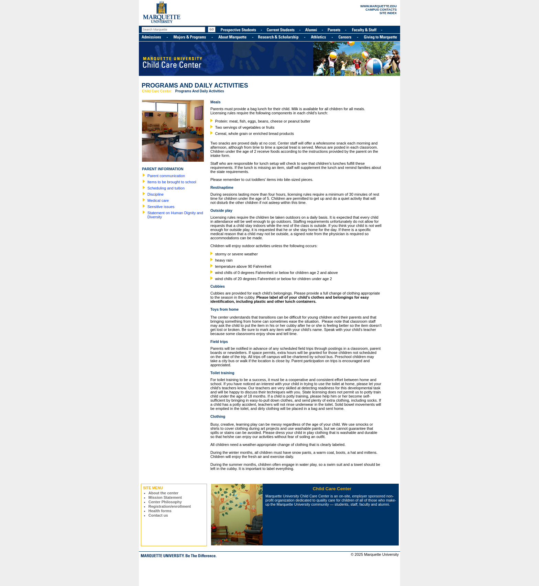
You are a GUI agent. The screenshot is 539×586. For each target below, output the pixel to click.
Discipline (155, 194)
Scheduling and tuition (166, 188)
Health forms (160, 511)
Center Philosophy (165, 502)
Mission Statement (165, 497)
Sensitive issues (161, 207)
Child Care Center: (157, 91)
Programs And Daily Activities (199, 91)
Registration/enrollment (169, 506)
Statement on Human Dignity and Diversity (175, 215)
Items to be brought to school (171, 182)
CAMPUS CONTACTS (381, 9)
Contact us (158, 515)
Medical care (158, 200)
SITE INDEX (388, 13)
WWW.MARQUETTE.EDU (378, 6)
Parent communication (166, 176)
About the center (163, 493)
